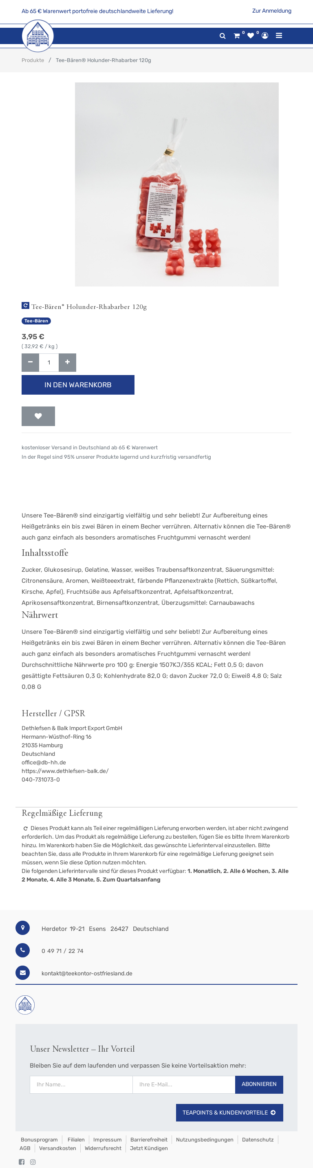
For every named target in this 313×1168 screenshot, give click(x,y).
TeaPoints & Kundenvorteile (230, 1112)
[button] (38, 416)
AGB (25, 1148)
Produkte (33, 60)
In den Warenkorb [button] (78, 385)
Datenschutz (258, 1140)
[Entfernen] (30, 362)
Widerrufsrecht (103, 1148)
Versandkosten (57, 1148)
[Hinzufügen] (67, 362)
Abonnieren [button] (259, 1084)
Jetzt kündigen (149, 1148)
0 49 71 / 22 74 (63, 951)
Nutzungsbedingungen (205, 1140)
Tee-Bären (36, 321)
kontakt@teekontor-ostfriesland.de (87, 973)
